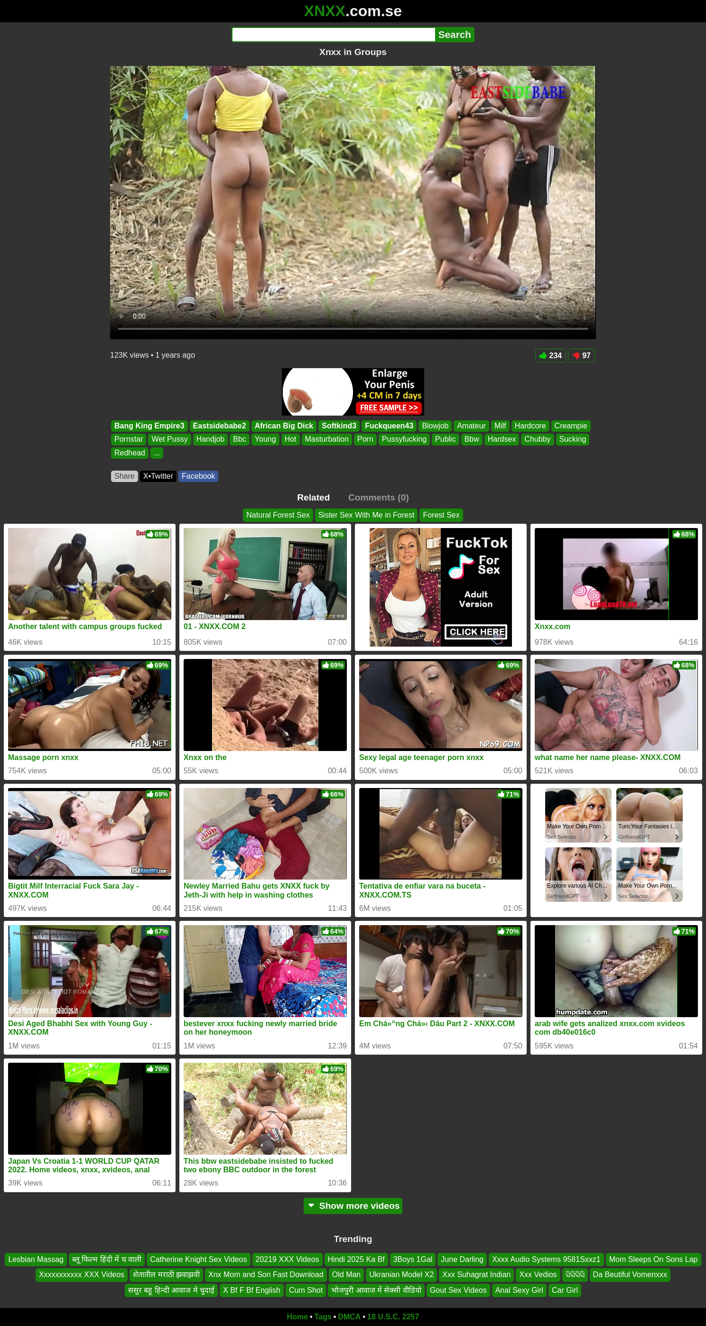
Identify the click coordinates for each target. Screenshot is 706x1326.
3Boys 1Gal (413, 1259)
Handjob (210, 440)
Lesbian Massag (36, 1259)
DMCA (349, 1317)
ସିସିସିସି (575, 1274)
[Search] (333, 34)
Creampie (571, 426)
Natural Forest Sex (277, 515)
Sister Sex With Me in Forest (366, 515)
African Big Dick (284, 426)
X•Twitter (158, 476)
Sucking (572, 440)
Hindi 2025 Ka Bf (356, 1259)
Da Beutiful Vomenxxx (630, 1274)
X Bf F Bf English (251, 1290)
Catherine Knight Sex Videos (198, 1259)
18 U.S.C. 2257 (393, 1317)
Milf (500, 426)
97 (581, 356)
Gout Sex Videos (458, 1290)
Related (313, 497)
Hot (291, 440)
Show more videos (353, 1206)
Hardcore (530, 426)
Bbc (239, 440)
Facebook (198, 476)
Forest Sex (441, 515)
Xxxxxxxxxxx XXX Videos (81, 1274)
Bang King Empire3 (149, 426)
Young (265, 440)
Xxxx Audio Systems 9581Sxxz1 (546, 1259)
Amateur (471, 426)
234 (550, 356)
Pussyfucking (404, 440)
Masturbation (327, 440)
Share (124, 476)
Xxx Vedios (538, 1274)
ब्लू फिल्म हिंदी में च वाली (106, 1259)
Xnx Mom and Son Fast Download (266, 1274)
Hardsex (502, 440)
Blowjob (435, 426)
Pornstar (128, 440)
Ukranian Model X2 (401, 1274)
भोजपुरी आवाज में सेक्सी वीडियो (376, 1290)
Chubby (537, 440)
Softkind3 (339, 426)
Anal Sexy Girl (519, 1290)
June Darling (462, 1259)
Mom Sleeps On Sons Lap (653, 1259)
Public (445, 440)
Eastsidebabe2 (219, 426)
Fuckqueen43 (389, 426)
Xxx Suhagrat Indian (476, 1274)
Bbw (471, 440)
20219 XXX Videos (287, 1259)
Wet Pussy (169, 440)
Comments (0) (378, 497)
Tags (323, 1317)
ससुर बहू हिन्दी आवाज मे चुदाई (171, 1290)
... (157, 453)
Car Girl (565, 1290)
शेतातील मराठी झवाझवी (166, 1274)
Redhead (129, 453)
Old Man (346, 1274)
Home (297, 1317)
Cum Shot (306, 1290)
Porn (365, 440)
